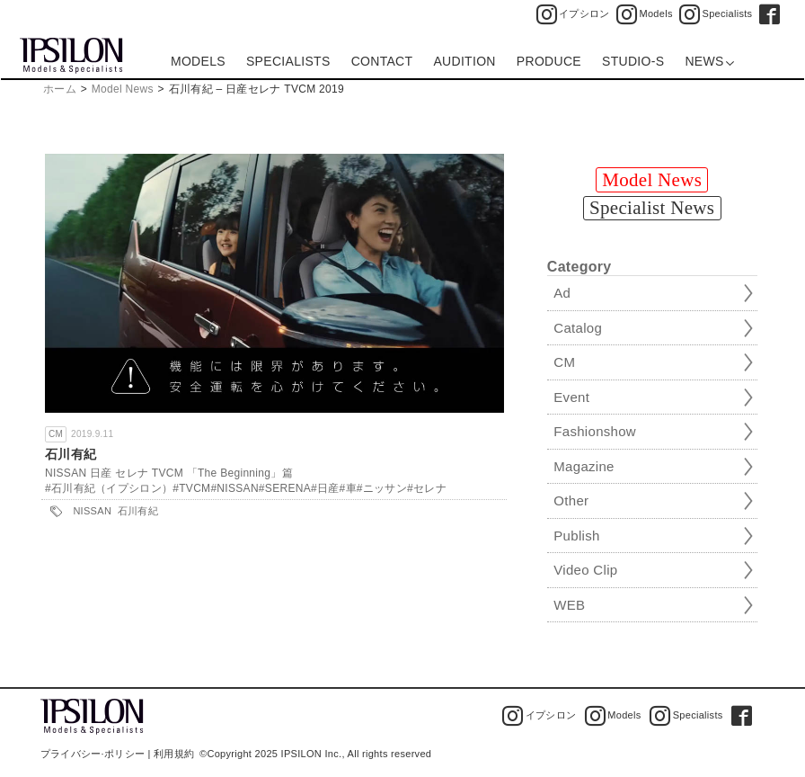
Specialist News (651, 208)
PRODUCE (549, 61)
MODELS (198, 61)
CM (56, 434)
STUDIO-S (633, 61)
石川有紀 (70, 454)
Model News (123, 89)
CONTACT (382, 61)
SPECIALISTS (288, 61)
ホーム (59, 89)
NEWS (709, 61)
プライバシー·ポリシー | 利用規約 (117, 753)
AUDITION (464, 61)
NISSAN (92, 510)
